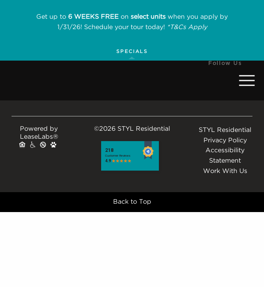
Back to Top (132, 202)
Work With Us (225, 171)
